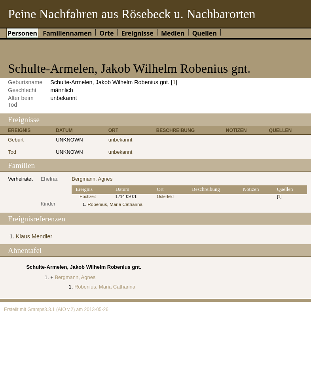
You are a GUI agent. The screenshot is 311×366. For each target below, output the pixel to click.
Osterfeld (165, 196)
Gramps (35, 309)
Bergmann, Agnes (92, 179)
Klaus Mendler (34, 236)
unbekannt (120, 140)
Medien (173, 33)
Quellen (204, 33)
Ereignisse (137, 33)
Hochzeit (88, 196)
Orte (106, 33)
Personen (22, 33)
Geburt (16, 140)
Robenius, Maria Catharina (114, 204)
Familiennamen (67, 33)
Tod (12, 152)
